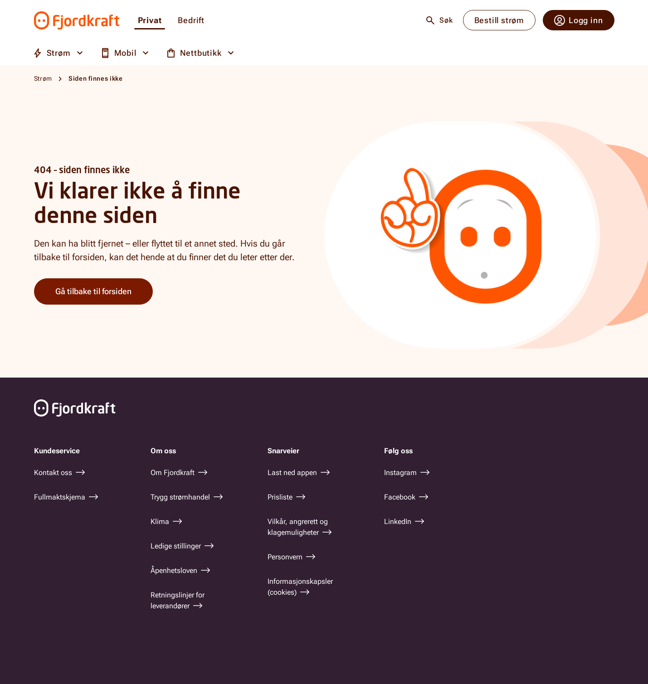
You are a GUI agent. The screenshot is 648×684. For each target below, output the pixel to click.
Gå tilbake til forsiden (93, 291)
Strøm (43, 78)
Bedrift (191, 20)
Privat (150, 20)
